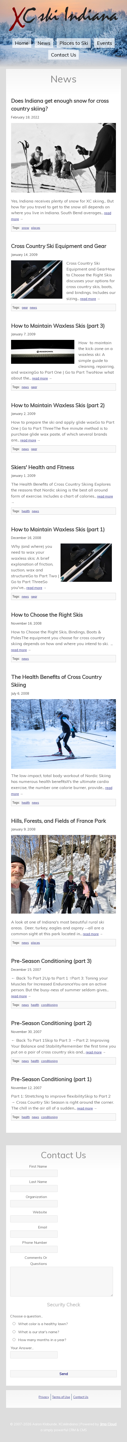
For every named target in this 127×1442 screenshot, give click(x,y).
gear (25, 307)
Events (104, 43)
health (26, 511)
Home (21, 43)
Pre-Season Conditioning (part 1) (51, 1079)
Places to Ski (73, 43)
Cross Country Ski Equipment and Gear (58, 246)
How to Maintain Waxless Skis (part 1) (58, 529)
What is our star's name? (35, 1332)
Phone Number (34, 1242)
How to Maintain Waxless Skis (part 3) (58, 325)
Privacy (44, 1397)
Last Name (38, 1181)
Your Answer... (22, 1348)
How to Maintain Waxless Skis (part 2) (58, 405)
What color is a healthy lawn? (39, 1323)
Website (40, 1212)
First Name (38, 1166)
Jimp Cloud (108, 1424)
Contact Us (63, 55)
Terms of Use (61, 1397)
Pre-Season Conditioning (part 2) (51, 1023)
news (33, 307)
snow (25, 228)
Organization (36, 1196)
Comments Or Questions (36, 1260)
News (44, 43)
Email (42, 1227)
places (35, 228)
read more (88, 299)
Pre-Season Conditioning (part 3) (51, 961)
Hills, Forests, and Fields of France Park (58, 820)
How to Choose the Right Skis (47, 614)
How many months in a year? (38, 1339)
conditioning (49, 1005)
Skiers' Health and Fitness (42, 467)
